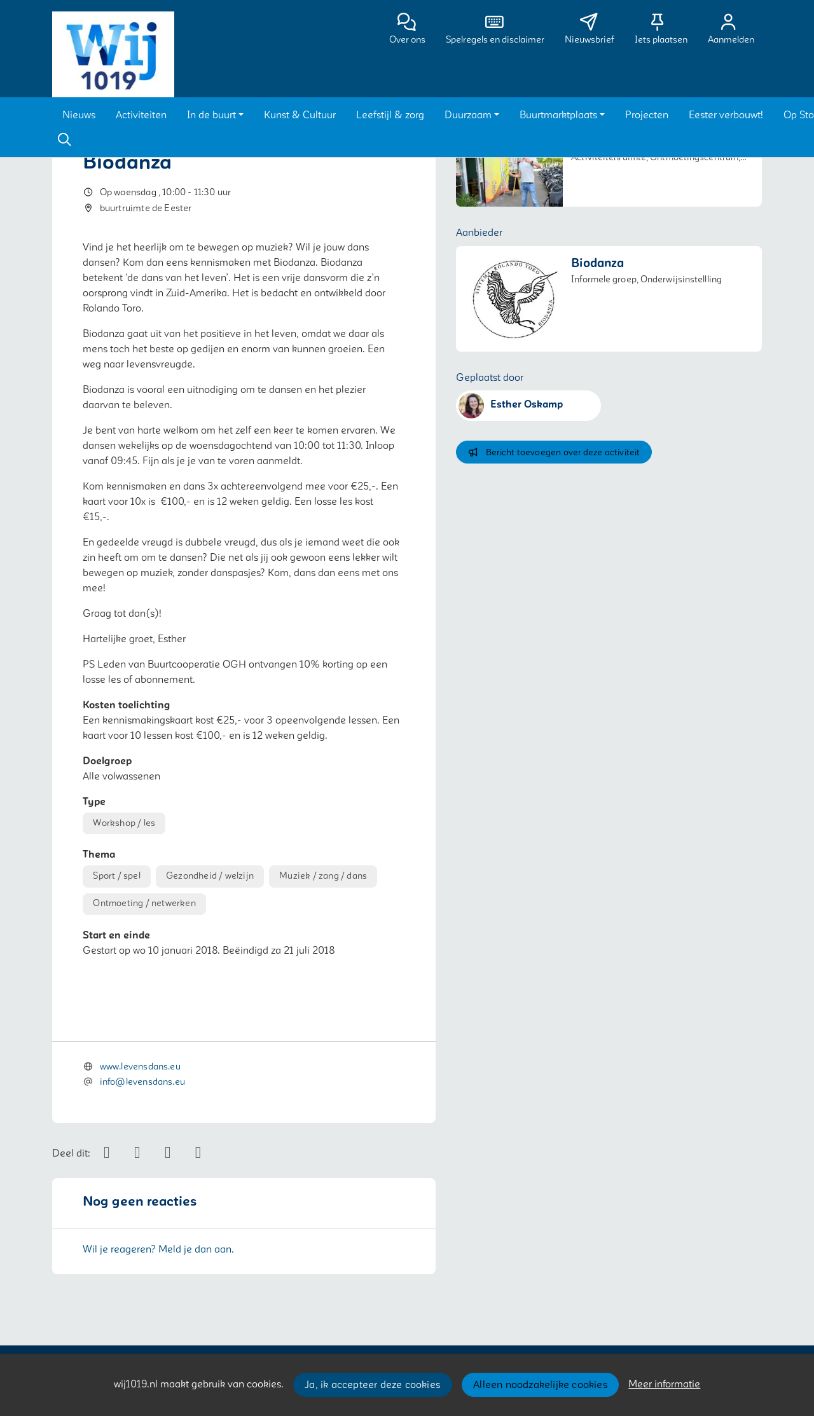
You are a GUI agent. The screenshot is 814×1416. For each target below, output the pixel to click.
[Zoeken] (64, 140)
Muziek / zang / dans (323, 875)
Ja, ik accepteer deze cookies (372, 1384)
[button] (79, 115)
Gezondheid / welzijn (210, 875)
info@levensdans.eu (142, 1081)
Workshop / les (124, 823)
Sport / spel (116, 875)
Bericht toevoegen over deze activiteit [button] (553, 452)
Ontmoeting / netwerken (144, 903)
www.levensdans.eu (140, 1066)
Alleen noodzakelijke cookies (540, 1384)
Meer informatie (664, 1384)
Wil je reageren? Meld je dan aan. (158, 1249)
